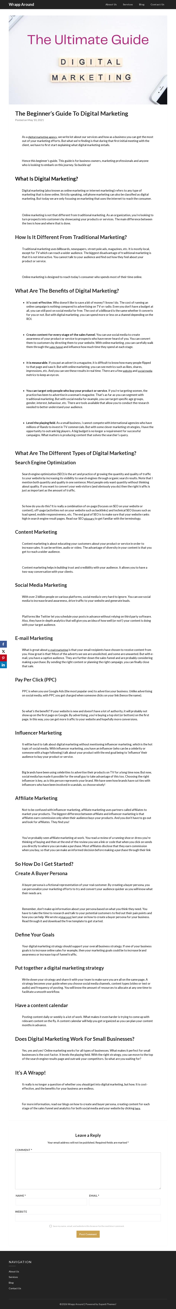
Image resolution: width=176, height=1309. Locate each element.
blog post (66, 917)
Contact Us (157, 4)
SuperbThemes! (107, 1304)
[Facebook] (3, 644)
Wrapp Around (21, 4)
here (138, 1108)
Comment (23, 1149)
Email (94, 1195)
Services (128, 4)
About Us (111, 4)
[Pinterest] (3, 657)
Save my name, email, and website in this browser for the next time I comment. (88, 1226)
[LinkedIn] (3, 664)
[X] (3, 651)
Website (21, 1211)
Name (21, 1195)
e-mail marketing (59, 650)
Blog (142, 4)
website (128, 371)
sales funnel (56, 347)
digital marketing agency (44, 137)
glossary (90, 518)
